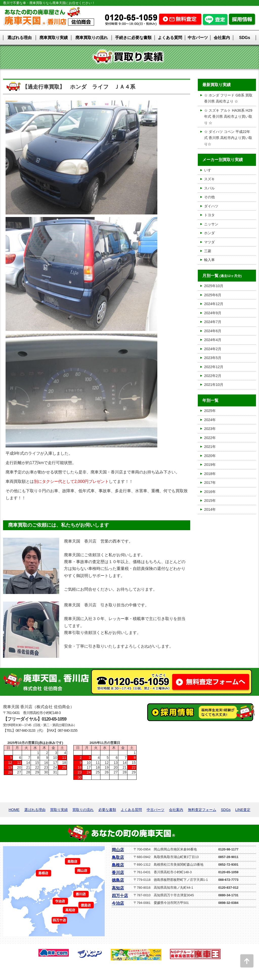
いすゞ (209, 170)
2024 (208, 420)
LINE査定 (242, 810)
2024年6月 (212, 331)
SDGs (244, 37)
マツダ (209, 242)
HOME (14, 810)
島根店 (118, 865)
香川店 (118, 872)
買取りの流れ (83, 810)
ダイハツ (211, 206)
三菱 (207, 251)
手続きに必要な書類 (133, 37)
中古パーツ (198, 37)
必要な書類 (107, 810)
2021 (208, 447)
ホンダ (209, 233)
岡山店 (118, 850)
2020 (208, 456)
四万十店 (120, 895)
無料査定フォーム (202, 810)
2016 (208, 492)
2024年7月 (212, 322)
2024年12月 (213, 304)
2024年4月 (212, 340)
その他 (209, 197)
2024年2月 (212, 349)
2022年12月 (213, 367)
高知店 (118, 888)
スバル (209, 188)
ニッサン (211, 224)
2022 (208, 438)
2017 (208, 483)
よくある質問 (170, 37)
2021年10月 (213, 385)
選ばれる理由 (19, 37)
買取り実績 (59, 810)
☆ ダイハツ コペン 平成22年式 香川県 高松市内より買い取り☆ (228, 138)
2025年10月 (213, 286)
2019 (208, 465)
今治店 (118, 903)
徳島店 (118, 880)
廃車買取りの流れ (91, 37)
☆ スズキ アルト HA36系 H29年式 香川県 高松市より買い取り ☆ (228, 116)
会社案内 (222, 37)
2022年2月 (212, 376)
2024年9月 (212, 313)
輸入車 (209, 260)
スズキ (209, 179)
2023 (208, 429)
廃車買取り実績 (53, 37)
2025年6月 (212, 295)
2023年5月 (212, 358)
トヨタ (209, 215)
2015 (208, 501)
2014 (208, 509)
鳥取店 (118, 857)
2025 (208, 411)
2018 (208, 474)
